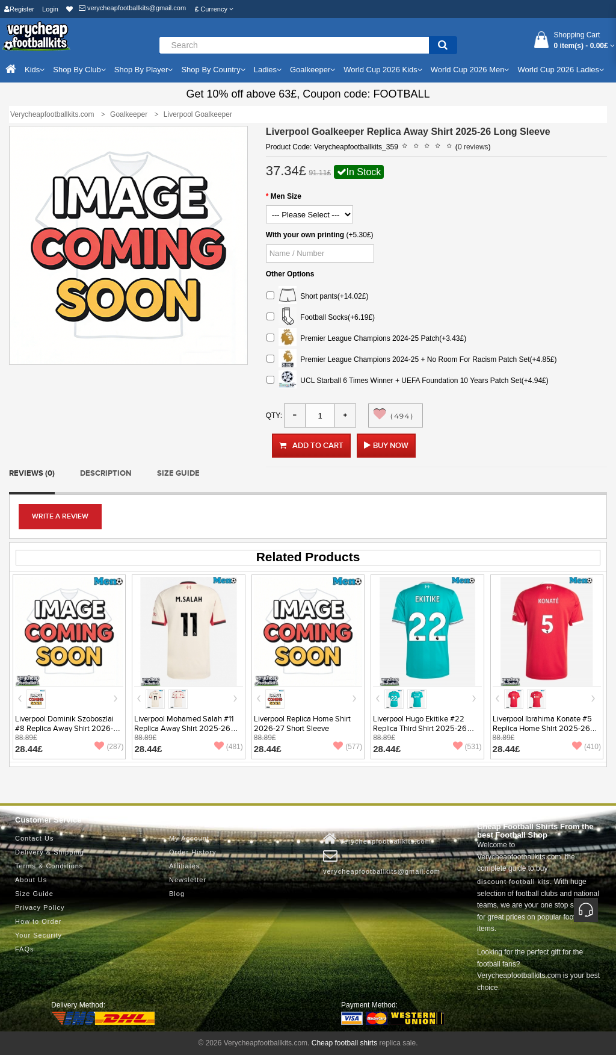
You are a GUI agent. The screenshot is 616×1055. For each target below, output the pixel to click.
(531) (467, 747)
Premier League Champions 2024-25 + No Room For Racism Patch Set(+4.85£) (411, 359)
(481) (228, 747)
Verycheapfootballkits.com (377, 839)
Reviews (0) (32, 473)
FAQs (24, 949)
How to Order (38, 921)
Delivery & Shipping (49, 852)
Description (105, 473)
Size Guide (178, 473)
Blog (177, 893)
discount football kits (513, 881)
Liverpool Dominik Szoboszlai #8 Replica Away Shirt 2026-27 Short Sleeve (68, 728)
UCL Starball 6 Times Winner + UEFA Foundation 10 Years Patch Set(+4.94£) (407, 380)
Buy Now (390, 445)
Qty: (274, 415)
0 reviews (473, 147)
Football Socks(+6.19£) (320, 317)
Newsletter (187, 879)
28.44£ (29, 749)
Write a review (60, 516)
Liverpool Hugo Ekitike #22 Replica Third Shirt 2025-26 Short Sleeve (420, 728)
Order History (192, 852)
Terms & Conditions (49, 866)
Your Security (38, 935)
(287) (108, 747)
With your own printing (305, 235)
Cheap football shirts (344, 1043)
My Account (189, 838)
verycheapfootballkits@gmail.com (132, 7)
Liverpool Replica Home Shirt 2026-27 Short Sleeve (302, 723)
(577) (347, 747)
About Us (31, 879)
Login (50, 9)
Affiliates (184, 866)
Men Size (286, 196)
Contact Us (34, 838)
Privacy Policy (39, 907)
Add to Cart (311, 445)
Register (19, 9)
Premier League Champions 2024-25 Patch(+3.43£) (366, 338)
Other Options (290, 274)
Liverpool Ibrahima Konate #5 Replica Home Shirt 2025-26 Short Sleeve (542, 728)
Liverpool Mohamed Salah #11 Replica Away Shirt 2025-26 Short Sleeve (183, 728)
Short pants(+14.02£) (317, 296)
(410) (586, 747)
